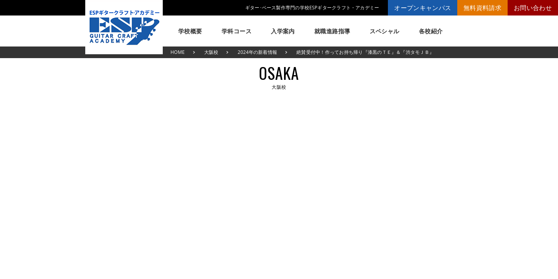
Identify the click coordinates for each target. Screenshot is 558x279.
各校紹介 (431, 31)
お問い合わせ (533, 7)
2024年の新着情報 (257, 52)
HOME (177, 52)
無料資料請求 (482, 7)
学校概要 (190, 31)
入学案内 (283, 31)
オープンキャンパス (422, 7)
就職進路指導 (332, 31)
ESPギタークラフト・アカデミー (124, 27)
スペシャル (385, 31)
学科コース (236, 31)
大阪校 (211, 52)
